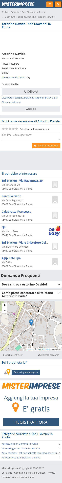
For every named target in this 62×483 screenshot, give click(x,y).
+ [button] (4, 305)
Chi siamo (7, 472)
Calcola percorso (48, 354)
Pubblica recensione (46, 145)
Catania (15, 12)
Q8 (3, 227)
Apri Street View (12, 354)
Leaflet (30, 349)
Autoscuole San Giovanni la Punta (20, 443)
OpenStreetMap (43, 349)
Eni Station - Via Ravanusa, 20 (22, 181)
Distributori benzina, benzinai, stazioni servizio (30, 16)
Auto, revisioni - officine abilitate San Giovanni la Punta (31, 453)
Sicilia (5, 12)
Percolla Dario (11, 196)
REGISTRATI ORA (31, 422)
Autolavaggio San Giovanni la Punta (21, 448)
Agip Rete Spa (11, 258)
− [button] (4, 310)
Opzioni (31, 108)
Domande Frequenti (23, 477)
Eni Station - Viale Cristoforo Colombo (28, 242)
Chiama (31, 91)
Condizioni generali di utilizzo (30, 472)
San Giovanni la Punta (33, 12)
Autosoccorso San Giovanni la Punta (21, 457)
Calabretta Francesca (16, 211)
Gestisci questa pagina (26, 372)
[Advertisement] (31, 40)
